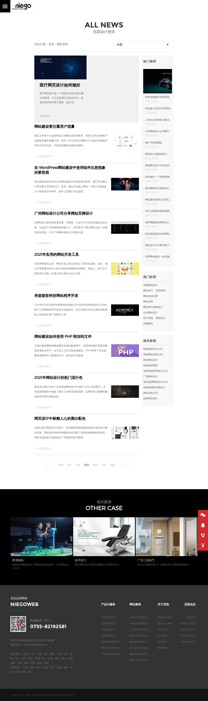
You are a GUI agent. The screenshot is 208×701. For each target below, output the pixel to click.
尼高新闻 (160, 290)
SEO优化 (148, 317)
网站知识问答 (150, 295)
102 (78, 465)
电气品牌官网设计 (139, 647)
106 (112, 465)
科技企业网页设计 (139, 623)
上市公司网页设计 (139, 629)
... (53, 465)
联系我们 (162, 641)
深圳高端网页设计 (111, 653)
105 (104, 465)
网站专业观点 (188, 635)
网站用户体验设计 (153, 306)
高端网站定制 (108, 635)
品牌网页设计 (150, 398)
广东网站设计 (150, 376)
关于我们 (162, 635)
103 (86, 465)
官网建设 (148, 323)
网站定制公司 (150, 392)
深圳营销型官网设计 (154, 387)
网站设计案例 (165, 623)
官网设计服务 (165, 617)
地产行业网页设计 (139, 659)
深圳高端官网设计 (111, 647)
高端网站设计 (150, 284)
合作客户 (162, 629)
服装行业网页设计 (139, 653)
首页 (51, 44)
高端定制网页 (150, 365)
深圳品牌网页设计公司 (155, 381)
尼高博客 (162, 647)
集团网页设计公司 (153, 348)
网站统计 (70, 694)
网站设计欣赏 (188, 629)
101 (69, 465)
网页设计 (161, 317)
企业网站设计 (150, 312)
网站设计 (148, 290)
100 (60, 465)
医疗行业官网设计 (139, 635)
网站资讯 (62, 44)
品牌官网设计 (108, 623)
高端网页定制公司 (153, 354)
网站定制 (148, 301)
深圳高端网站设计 (111, 641)
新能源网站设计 (137, 641)
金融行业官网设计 (139, 617)
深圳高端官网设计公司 (155, 370)
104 (95, 465)
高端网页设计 (108, 629)
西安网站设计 (150, 359)
